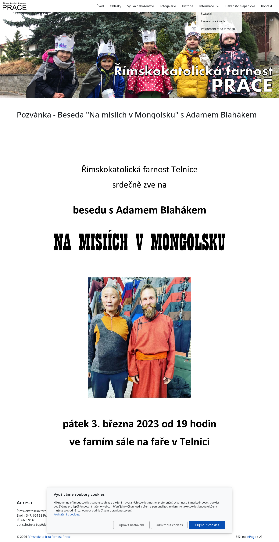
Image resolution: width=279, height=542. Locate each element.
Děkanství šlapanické (240, 6)
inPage (251, 537)
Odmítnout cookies (169, 525)
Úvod (100, 6)
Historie (187, 6)
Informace (209, 6)
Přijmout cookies (207, 525)
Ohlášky (115, 6)
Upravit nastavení (131, 525)
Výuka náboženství (140, 6)
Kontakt (266, 6)
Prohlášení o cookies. (67, 514)
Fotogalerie (168, 6)
